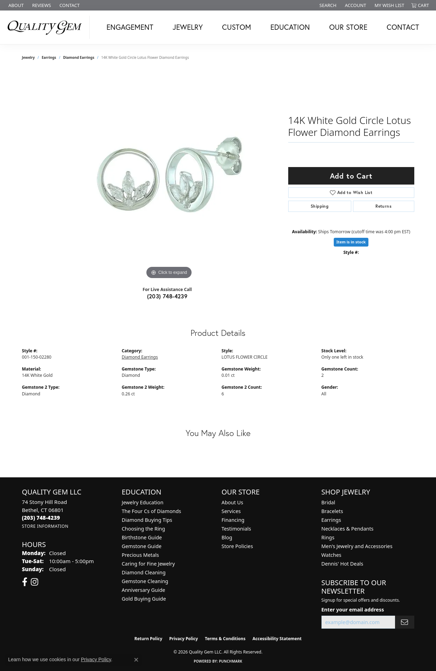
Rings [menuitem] (327, 537)
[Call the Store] (41, 517)
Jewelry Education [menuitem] (143, 502)
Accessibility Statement (277, 639)
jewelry (28, 57)
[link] (15, 5)
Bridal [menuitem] (328, 502)
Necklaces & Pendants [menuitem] (347, 528)
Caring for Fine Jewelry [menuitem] (148, 563)
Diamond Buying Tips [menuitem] (147, 520)
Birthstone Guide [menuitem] (142, 537)
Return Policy (148, 639)
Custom (236, 27)
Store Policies (237, 546)
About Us (232, 502)
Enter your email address (352, 609)
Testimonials (236, 528)
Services (231, 511)
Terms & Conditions (225, 639)
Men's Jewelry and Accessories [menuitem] (357, 546)
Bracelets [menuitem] (332, 511)
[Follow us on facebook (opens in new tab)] (24, 582)
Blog (227, 537)
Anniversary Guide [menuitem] (143, 590)
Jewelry (188, 27)
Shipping (319, 206)
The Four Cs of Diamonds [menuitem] (151, 511)
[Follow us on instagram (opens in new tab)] (34, 582)
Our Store (348, 27)
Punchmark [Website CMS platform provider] (230, 661)
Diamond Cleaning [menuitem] (144, 572)
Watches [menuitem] (331, 555)
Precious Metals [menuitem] (140, 555)
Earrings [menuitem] (331, 520)
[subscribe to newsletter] (404, 622)
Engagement (129, 27)
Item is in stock (351, 241)
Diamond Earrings (78, 57)
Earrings (49, 57)
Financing (233, 520)
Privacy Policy (183, 639)
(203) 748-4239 (167, 296)
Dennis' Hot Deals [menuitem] (342, 563)
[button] (327, 5)
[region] (169, 176)
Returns (383, 206)
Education (290, 27)
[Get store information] (45, 526)
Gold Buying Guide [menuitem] (144, 598)
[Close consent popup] (136, 660)
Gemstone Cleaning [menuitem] (145, 581)
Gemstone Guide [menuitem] (142, 546)
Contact (403, 27)
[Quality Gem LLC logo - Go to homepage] (47, 27)
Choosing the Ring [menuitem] (143, 528)
